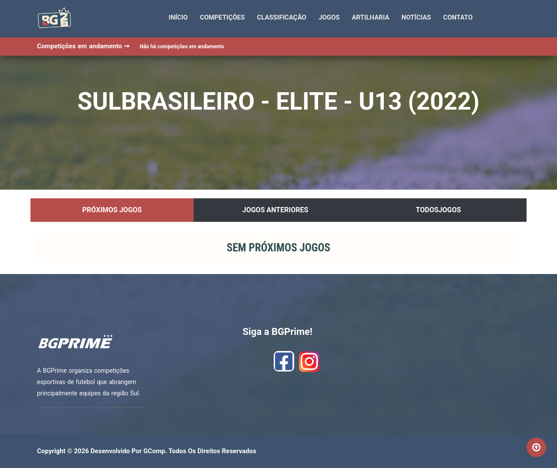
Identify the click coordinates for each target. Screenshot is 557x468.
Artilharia (370, 17)
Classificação (281, 17)
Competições (222, 17)
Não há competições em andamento (182, 46)
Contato (458, 17)
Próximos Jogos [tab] (112, 210)
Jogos (329, 17)
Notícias (416, 17)
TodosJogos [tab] (438, 210)
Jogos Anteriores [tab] (275, 210)
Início (178, 17)
